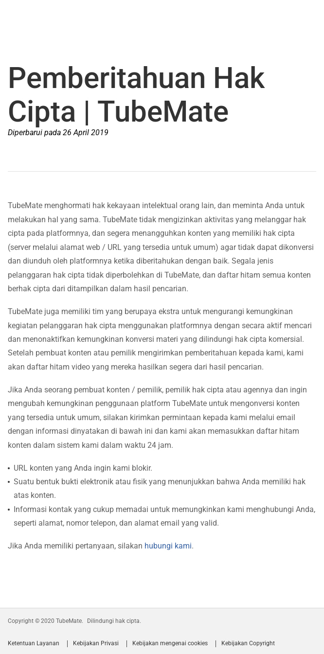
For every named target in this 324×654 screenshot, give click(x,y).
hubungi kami (168, 545)
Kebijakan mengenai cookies (170, 643)
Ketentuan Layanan (33, 643)
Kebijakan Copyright (248, 643)
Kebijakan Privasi (96, 643)
